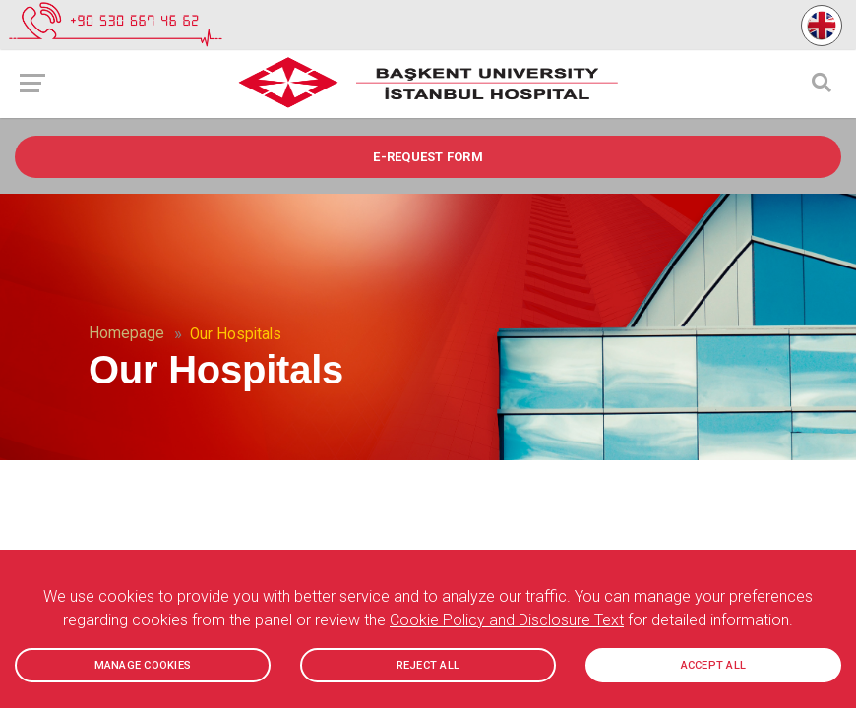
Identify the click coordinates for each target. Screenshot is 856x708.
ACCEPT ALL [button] (714, 665)
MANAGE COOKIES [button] (143, 665)
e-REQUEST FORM (428, 156)
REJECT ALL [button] (428, 665)
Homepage (126, 333)
